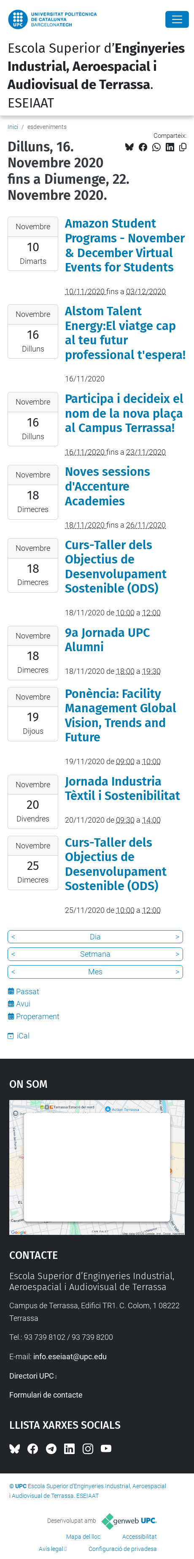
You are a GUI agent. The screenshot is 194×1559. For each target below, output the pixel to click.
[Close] (177, 19)
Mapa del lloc (83, 1536)
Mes (95, 971)
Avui (23, 1003)
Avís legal (51, 1549)
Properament (37, 1016)
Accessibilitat (139, 1536)
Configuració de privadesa (123, 1549)
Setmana (95, 954)
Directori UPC (31, 1375)
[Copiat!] (182, 147)
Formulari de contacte (46, 1394)
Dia (95, 936)
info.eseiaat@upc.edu (70, 1356)
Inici (13, 126)
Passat (27, 991)
